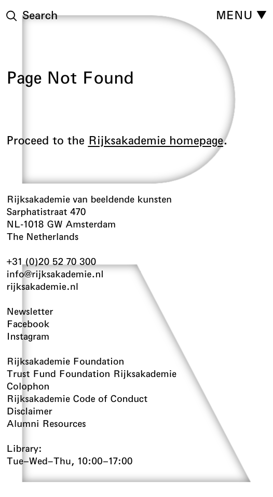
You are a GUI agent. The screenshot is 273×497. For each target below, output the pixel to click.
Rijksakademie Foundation (66, 361)
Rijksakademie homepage (155, 140)
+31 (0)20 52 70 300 (52, 261)
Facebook (28, 323)
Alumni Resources (46, 423)
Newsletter (30, 311)
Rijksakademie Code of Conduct (77, 398)
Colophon (28, 386)
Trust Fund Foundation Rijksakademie (92, 373)
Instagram (28, 336)
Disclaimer (29, 411)
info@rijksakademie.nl (55, 273)
